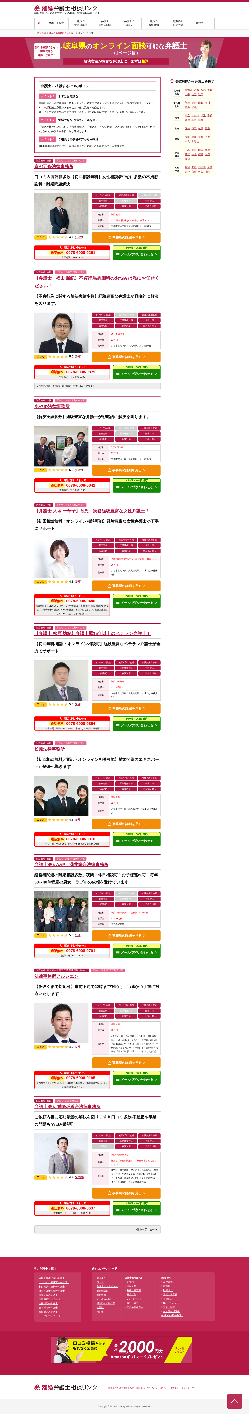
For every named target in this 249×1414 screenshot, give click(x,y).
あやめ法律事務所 (52, 406)
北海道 (188, 89)
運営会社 (174, 1388)
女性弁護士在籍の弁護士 (52, 1290)
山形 (194, 94)
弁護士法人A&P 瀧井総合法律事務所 (71, 864)
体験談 (100, 1307)
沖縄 (207, 171)
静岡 (194, 128)
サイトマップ (187, 1388)
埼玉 (203, 115)
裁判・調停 (133, 1303)
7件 (78, 1046)
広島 (187, 149)
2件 (78, 704)
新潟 (187, 102)
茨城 (187, 120)
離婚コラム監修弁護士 (172, 1315)
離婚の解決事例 (154, 23)
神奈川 (195, 115)
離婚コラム (202, 23)
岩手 (187, 94)
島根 (207, 149)
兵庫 (194, 137)
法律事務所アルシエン (56, 976)
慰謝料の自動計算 (178, 23)
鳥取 (187, 154)
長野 (194, 102)
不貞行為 (131, 1294)
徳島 (200, 154)
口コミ (100, 1282)
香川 (194, 154)
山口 (200, 149)
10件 (79, 470)
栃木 (194, 120)
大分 (187, 171)
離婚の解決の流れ (80, 23)
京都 (200, 137)
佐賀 (200, 171)
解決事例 (101, 1278)
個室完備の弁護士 (48, 1295)
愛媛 (207, 154)
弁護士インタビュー (107, 1286)
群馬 (200, 120)
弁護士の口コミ (129, 23)
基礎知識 (168, 1282)
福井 (194, 107)
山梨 (200, 102)
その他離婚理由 (135, 1307)
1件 (78, 356)
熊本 (194, 167)
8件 (78, 819)
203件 (80, 1177)
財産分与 (131, 1286)
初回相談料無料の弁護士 (52, 1286)
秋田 (200, 94)
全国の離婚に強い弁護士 (52, 1278)
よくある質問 (104, 1299)
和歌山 (195, 141)
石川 (207, 102)
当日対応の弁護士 (48, 1307)
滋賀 (207, 137)
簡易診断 (101, 1295)
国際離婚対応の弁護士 (50, 1299)
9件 (78, 581)
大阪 (187, 137)
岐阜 (200, 128)
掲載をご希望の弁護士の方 (121, 1388)
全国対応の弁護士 (48, 1303)
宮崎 (194, 171)
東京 (187, 115)
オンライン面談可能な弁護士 (54, 1282)
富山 (187, 107)
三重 (207, 128)
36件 (79, 237)
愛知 (187, 128)
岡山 (194, 149)
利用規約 (140, 1388)
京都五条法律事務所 (53, 166)
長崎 (209, 167)
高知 (187, 159)
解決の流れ (102, 1290)
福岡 (187, 167)
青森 (209, 89)
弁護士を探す (56, 23)
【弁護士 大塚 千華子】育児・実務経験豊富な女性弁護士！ (91, 510)
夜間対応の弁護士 (48, 1312)
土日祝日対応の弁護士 (50, 1316)
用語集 (100, 1311)
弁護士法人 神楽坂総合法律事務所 (67, 1106)
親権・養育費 (134, 1290)
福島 (203, 89)
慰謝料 (130, 1282)
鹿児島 (202, 167)
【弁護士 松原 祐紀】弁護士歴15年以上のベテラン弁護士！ (92, 633)
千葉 (209, 115)
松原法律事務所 (49, 749)
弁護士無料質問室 (105, 23)
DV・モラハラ (134, 1298)
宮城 (196, 89)
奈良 (187, 141)
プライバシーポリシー (157, 1388)
